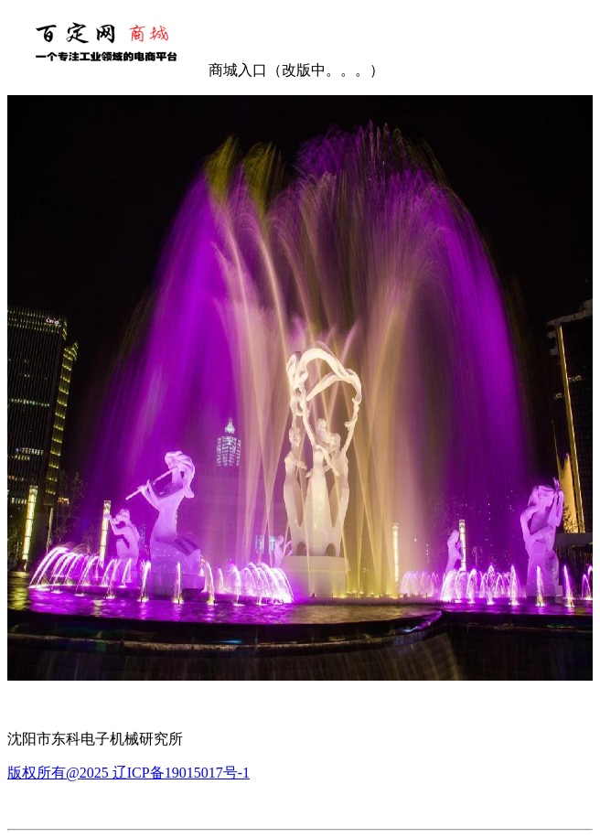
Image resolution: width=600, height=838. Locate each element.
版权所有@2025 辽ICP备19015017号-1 (128, 772)
